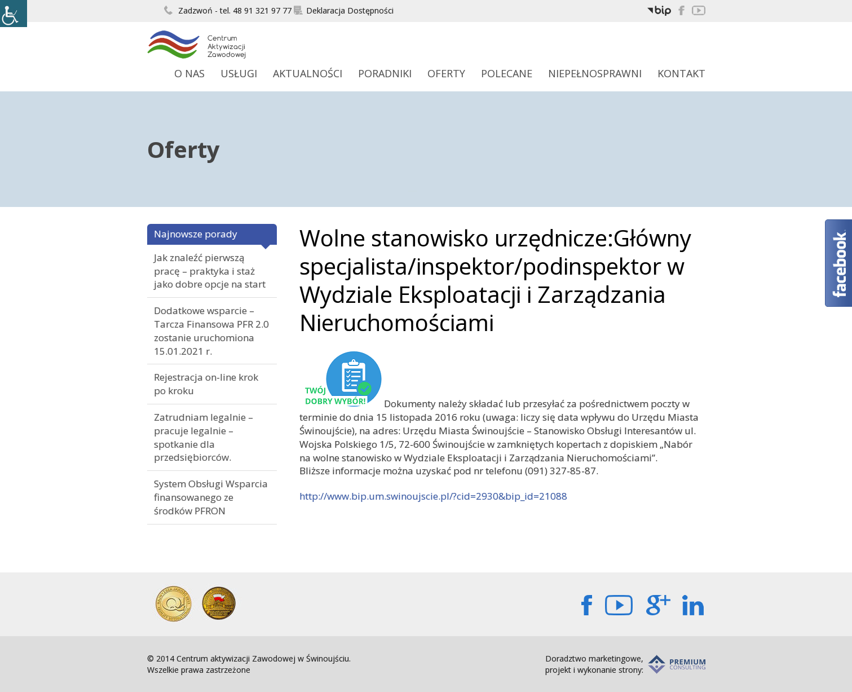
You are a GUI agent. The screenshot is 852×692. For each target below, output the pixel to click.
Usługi (238, 73)
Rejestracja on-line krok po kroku (206, 384)
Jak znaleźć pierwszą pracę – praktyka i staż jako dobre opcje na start (210, 271)
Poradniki (385, 73)
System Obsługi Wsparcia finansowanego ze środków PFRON (211, 497)
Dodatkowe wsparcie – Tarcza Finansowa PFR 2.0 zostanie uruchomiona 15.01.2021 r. (211, 330)
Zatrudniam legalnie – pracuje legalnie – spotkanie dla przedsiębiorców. (203, 437)
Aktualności (307, 73)
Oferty (446, 73)
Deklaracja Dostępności (344, 10)
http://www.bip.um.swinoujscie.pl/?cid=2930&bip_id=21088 (433, 496)
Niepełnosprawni (595, 73)
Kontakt (681, 73)
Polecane (506, 73)
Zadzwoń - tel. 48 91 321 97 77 (228, 10)
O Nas (189, 73)
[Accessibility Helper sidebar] (13, 13)
